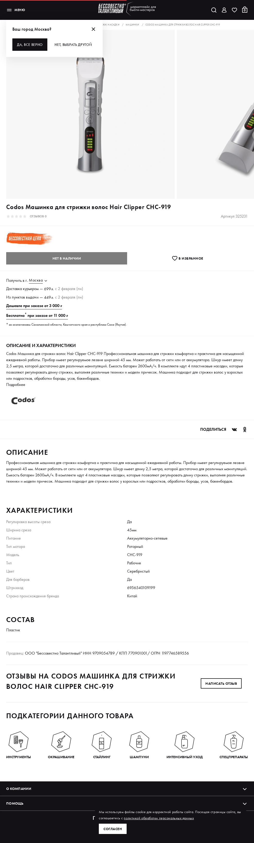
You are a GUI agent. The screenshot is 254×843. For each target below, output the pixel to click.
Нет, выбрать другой (73, 44)
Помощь (127, 803)
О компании (127, 789)
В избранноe (187, 258)
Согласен (112, 829)
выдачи (32, 297)
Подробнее (15, 384)
